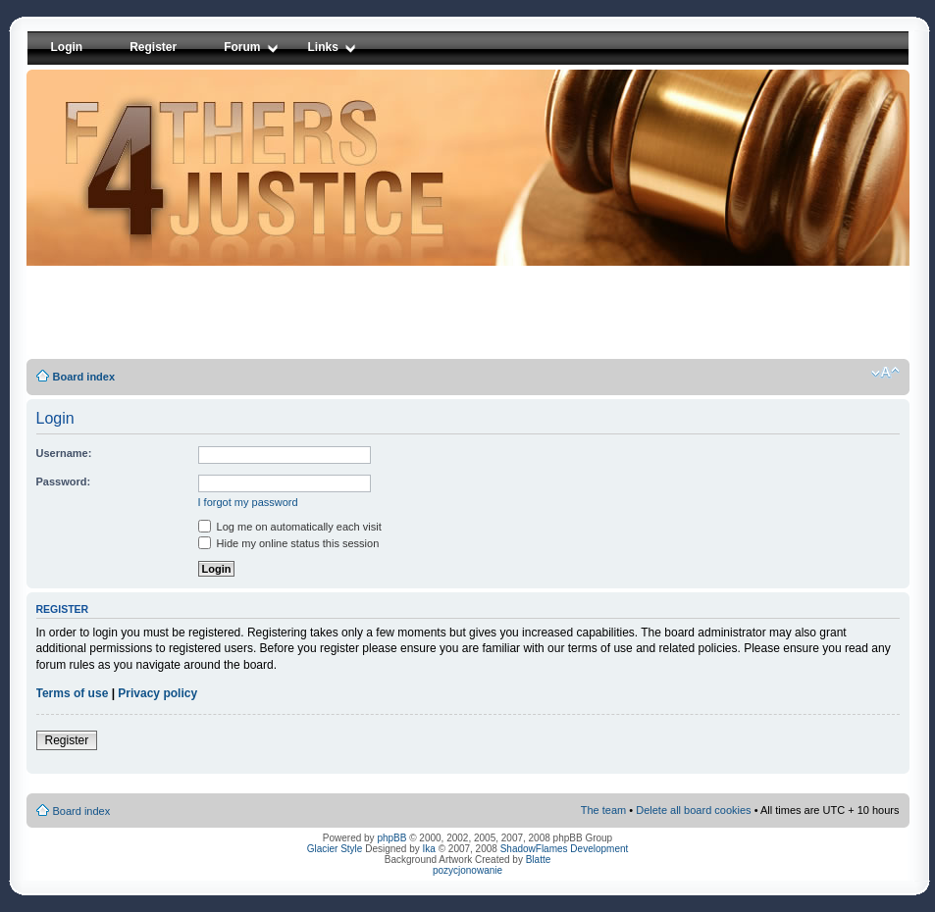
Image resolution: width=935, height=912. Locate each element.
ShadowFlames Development (564, 848)
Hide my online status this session (289, 543)
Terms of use (72, 693)
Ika (429, 848)
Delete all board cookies (693, 810)
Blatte (538, 859)
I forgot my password (248, 502)
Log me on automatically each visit (290, 526)
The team (603, 810)
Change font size (885, 372)
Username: (64, 453)
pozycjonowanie (467, 870)
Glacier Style (335, 848)
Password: (63, 481)
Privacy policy (157, 693)
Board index (84, 376)
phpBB (391, 838)
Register (67, 740)
